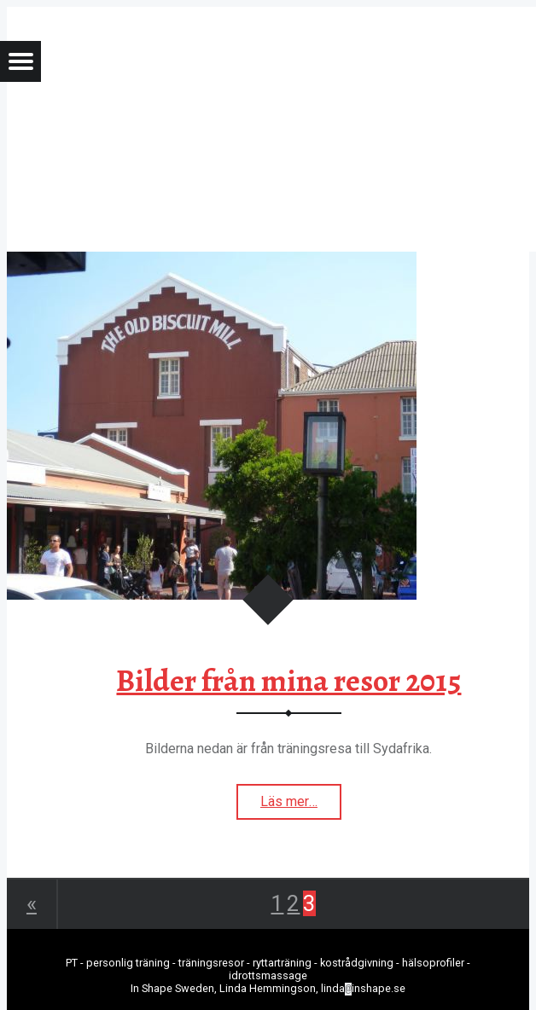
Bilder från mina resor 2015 (288, 680)
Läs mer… (300, 806)
